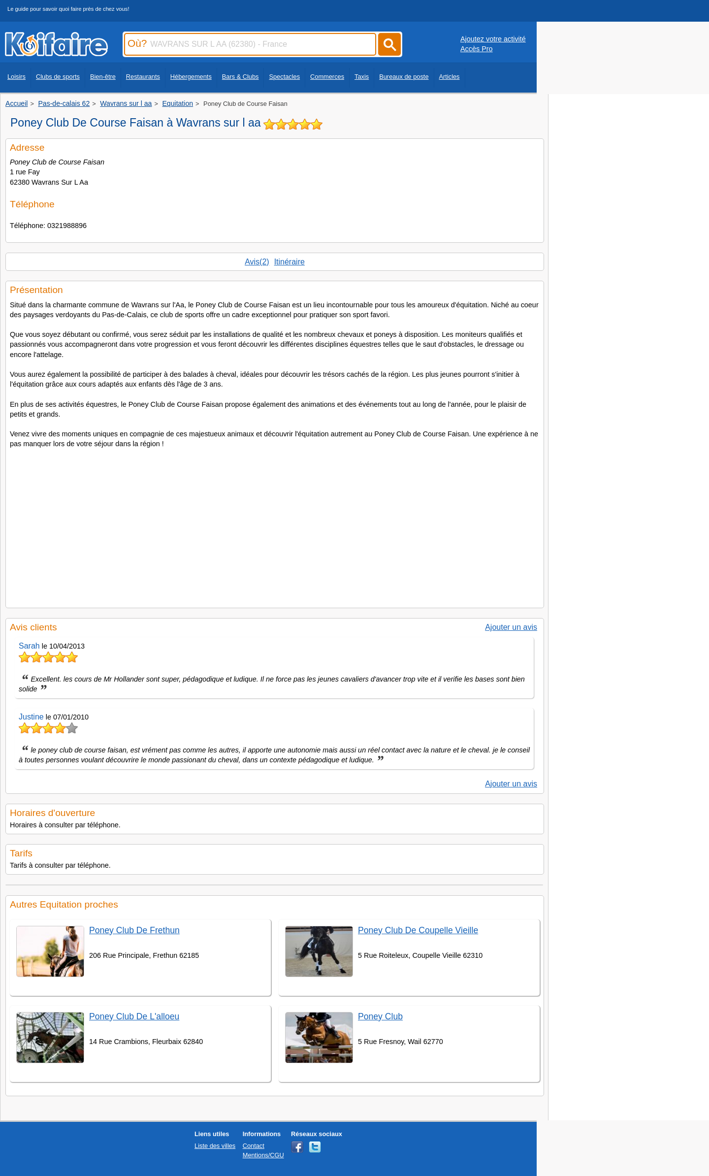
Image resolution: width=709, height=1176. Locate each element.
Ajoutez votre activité (493, 39)
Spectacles (284, 76)
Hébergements (191, 76)
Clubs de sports (58, 76)
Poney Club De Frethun (134, 930)
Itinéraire (289, 262)
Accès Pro (476, 49)
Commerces (327, 76)
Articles (449, 76)
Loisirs (16, 76)
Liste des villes (214, 1145)
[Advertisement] (274, 525)
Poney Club (380, 1016)
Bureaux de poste (403, 76)
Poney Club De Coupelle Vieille (418, 930)
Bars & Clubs (240, 76)
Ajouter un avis (511, 627)
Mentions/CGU (263, 1155)
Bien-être (103, 76)
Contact (253, 1145)
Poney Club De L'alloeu (134, 1016)
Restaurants (143, 76)
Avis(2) (257, 262)
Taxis (361, 76)
